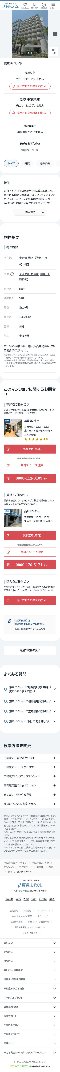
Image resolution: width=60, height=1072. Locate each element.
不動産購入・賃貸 (40, 863)
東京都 (39, 867)
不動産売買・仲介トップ (15, 863)
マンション (9, 867)
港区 (50, 867)
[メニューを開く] (53, 5)
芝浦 (10, 871)
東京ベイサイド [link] (24, 871)
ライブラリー (25, 867)
